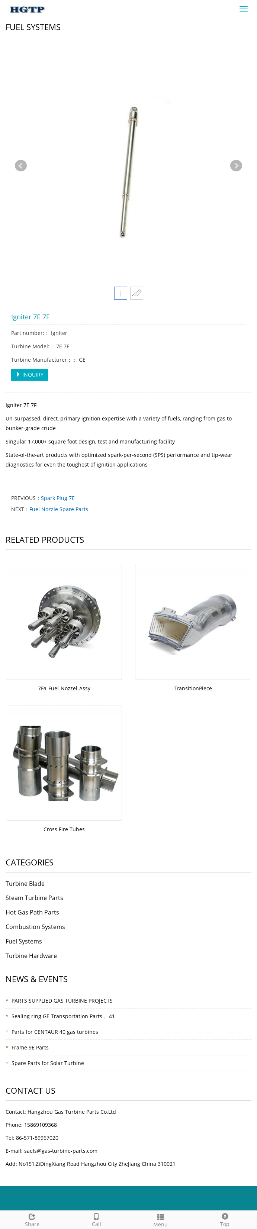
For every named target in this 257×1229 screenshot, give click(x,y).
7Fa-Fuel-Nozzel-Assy (64, 688)
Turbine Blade (25, 884)
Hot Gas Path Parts (32, 912)
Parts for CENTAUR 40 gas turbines (55, 1031)
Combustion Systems (35, 927)
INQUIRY (30, 374)
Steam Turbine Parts (34, 898)
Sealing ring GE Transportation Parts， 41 (63, 1016)
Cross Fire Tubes (64, 829)
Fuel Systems (24, 941)
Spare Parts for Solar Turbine (48, 1063)
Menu (161, 1219)
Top (225, 1219)
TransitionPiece (193, 688)
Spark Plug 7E (58, 497)
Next (236, 166)
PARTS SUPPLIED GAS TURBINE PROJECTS (62, 1000)
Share (32, 1219)
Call (96, 1219)
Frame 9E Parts (30, 1047)
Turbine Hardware (31, 956)
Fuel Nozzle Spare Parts (58, 509)
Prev (21, 166)
